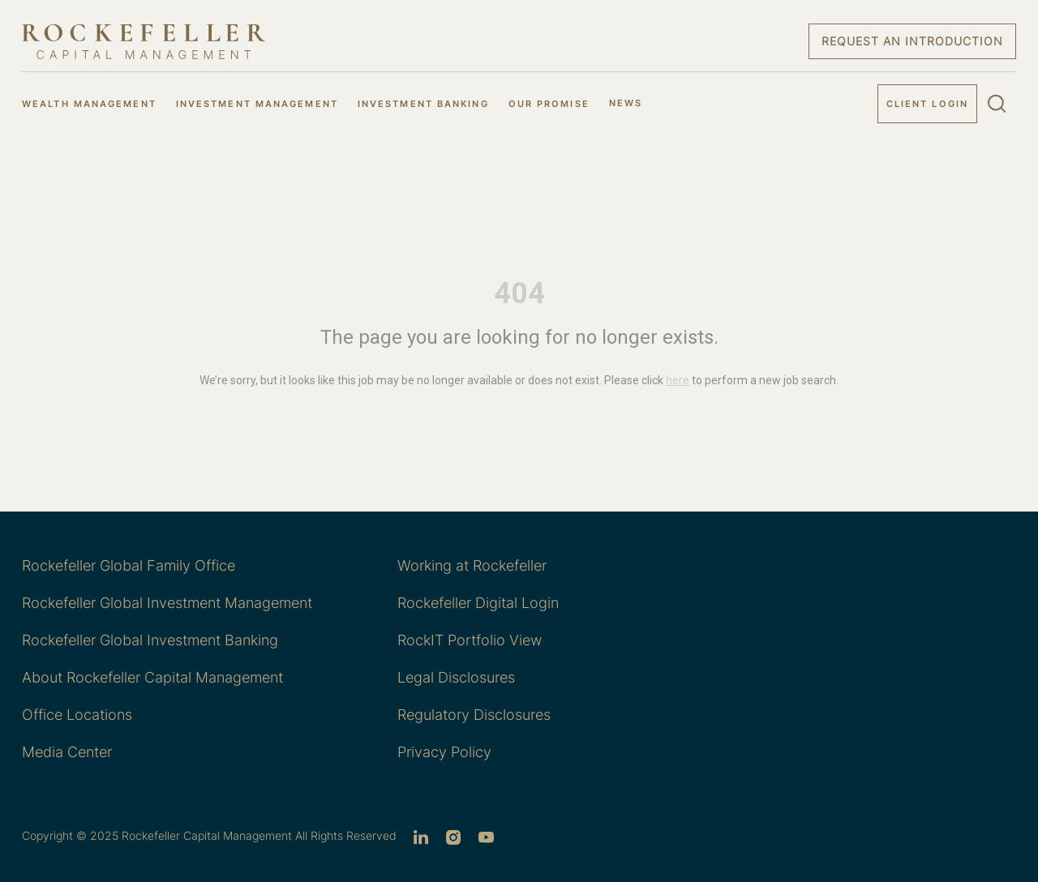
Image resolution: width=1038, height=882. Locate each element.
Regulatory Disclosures (474, 714)
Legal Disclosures (456, 677)
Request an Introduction (912, 41)
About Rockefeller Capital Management (152, 677)
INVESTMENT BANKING (423, 103)
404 (519, 293)
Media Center (67, 751)
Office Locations (77, 714)
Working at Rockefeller (472, 565)
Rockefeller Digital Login (478, 602)
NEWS (625, 103)
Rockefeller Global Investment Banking (150, 640)
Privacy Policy (444, 751)
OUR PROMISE (549, 103)
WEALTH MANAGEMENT (89, 103)
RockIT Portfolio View (469, 640)
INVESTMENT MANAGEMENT (257, 103)
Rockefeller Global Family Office (128, 565)
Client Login (927, 103)
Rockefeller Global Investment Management (167, 602)
